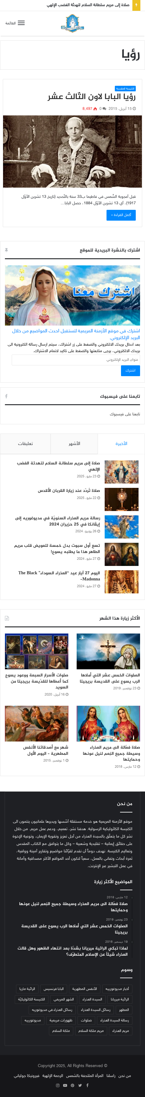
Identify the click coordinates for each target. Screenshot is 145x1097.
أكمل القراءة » (121, 215)
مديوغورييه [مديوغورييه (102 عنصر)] (33, 1020)
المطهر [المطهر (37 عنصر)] (124, 1010)
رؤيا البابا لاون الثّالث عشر (92, 97)
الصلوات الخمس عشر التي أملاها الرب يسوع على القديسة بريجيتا (110, 678)
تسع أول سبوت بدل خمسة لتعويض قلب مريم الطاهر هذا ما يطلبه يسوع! (57, 548)
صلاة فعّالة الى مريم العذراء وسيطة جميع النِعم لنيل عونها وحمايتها (111, 753)
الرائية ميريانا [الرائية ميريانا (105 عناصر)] (120, 999)
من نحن (125, 1076)
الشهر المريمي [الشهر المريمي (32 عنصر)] (64, 999)
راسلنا (111, 1076)
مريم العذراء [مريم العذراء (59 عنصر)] (120, 1031)
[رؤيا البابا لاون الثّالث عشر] (72, 151)
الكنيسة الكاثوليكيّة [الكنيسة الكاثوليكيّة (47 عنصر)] (31, 999)
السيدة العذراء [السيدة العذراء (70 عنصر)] (92, 999)
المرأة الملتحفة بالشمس (84, 1076)
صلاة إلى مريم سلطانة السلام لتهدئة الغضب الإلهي (88, 5)
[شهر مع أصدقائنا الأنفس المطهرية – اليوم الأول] (36, 724)
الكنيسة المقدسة (125, 88)
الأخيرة (121, 444)
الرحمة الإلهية (52, 1076)
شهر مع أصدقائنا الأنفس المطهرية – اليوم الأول (45, 750)
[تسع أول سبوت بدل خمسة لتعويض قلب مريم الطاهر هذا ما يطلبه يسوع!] (122, 554)
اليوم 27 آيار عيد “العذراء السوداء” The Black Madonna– (59, 576)
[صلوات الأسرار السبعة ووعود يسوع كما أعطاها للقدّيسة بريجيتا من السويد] (36, 651)
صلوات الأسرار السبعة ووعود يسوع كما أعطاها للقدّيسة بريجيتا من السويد (36, 681)
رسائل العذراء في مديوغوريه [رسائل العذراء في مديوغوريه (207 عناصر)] (52, 1010)
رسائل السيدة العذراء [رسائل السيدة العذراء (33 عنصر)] (96, 1010)
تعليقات (25, 444)
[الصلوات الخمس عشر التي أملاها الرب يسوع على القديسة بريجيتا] (108, 651)
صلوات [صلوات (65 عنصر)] (86, 1020)
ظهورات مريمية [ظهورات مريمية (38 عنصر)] (61, 1020)
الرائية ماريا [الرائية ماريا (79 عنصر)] (27, 989)
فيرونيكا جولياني (26, 1076)
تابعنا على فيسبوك (125, 414)
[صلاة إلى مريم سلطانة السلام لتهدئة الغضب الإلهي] (122, 472)
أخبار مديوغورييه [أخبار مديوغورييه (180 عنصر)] (117, 989)
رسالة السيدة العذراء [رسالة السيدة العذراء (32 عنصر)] (114, 1020)
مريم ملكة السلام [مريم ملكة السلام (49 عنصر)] (91, 1031)
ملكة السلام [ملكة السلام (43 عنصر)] (61, 1031)
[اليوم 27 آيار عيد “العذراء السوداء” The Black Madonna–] (122, 581)
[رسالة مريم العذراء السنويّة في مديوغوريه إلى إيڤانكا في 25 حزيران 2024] (122, 526)
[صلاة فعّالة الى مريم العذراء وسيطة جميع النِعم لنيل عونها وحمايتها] (108, 724)
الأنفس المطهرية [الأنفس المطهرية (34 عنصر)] (84, 989)
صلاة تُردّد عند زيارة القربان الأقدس (69, 490)
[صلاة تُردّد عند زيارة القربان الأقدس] (122, 499)
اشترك (130, 370)
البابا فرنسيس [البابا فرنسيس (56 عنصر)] (54, 989)
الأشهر (74, 444)
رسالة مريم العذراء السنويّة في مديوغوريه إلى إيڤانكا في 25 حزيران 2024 (57, 521)
